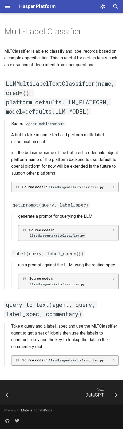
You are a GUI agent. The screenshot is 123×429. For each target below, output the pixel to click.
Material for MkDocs (36, 410)
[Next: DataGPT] (101, 392)
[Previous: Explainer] (7, 392)
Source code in (63, 187)
